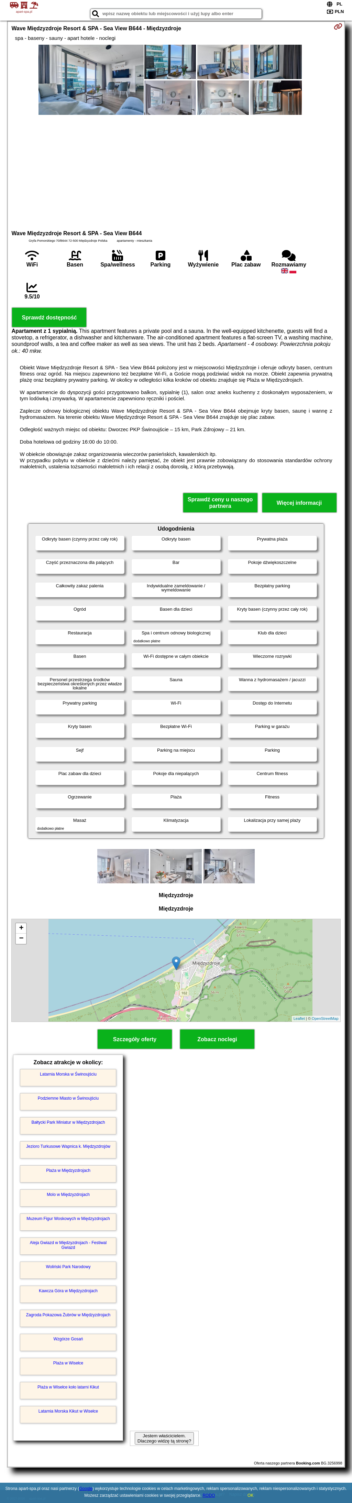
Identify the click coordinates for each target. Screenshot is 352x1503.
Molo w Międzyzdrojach (68, 1194)
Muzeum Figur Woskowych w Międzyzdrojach (68, 1218)
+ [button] (21, 928)
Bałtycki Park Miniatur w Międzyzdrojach (68, 1122)
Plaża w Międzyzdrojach (68, 1170)
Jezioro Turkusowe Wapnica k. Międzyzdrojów (68, 1146)
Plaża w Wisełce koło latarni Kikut (68, 1387)
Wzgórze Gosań (68, 1339)
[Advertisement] (176, 171)
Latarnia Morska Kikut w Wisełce (68, 1411)
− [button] (21, 939)
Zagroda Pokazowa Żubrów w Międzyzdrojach (68, 1315)
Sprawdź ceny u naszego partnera (220, 503)
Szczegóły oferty (134, 1039)
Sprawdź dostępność (49, 317)
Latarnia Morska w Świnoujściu (68, 1074)
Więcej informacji (299, 503)
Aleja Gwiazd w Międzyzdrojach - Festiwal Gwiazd (68, 1245)
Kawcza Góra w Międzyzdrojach (68, 1290)
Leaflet (299, 1018)
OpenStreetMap (325, 1018)
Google (85, 1488)
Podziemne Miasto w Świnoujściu (68, 1098)
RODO (208, 1495)
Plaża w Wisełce (68, 1363)
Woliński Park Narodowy (68, 1266)
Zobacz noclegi (217, 1039)
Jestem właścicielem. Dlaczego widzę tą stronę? (164, 1438)
